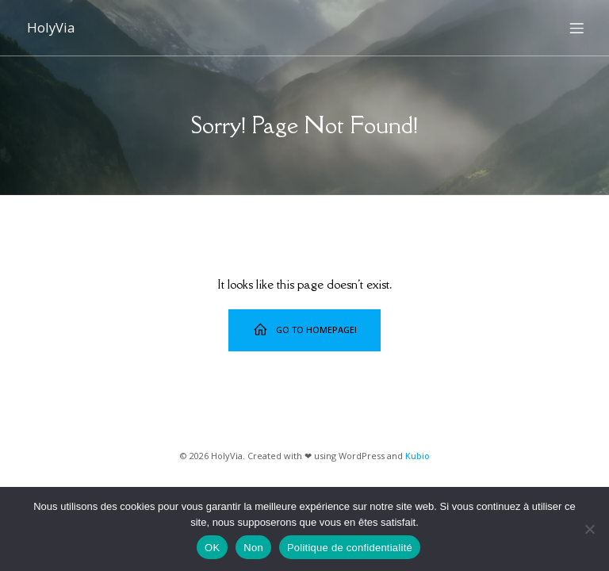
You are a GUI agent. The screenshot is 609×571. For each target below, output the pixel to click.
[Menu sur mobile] (576, 27)
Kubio (417, 456)
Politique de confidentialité (349, 548)
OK (212, 548)
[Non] (589, 529)
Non (253, 548)
